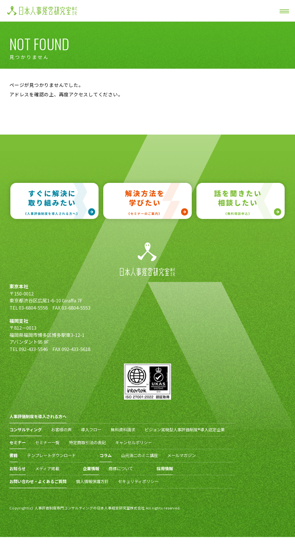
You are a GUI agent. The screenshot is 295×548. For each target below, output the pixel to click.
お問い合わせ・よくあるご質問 (38, 481)
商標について (121, 468)
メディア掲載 (47, 468)
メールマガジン (181, 455)
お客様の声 (61, 430)
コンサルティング (25, 430)
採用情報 (165, 468)
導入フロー (91, 430)
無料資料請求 (123, 430)
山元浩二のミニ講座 (139, 455)
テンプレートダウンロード (51, 455)
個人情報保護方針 (92, 481)
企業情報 (91, 468)
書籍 (13, 455)
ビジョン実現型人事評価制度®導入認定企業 (185, 430)
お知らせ (17, 468)
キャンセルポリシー (133, 442)
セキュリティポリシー (138, 481)
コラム (105, 455)
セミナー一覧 (47, 442)
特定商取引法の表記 (87, 442)
